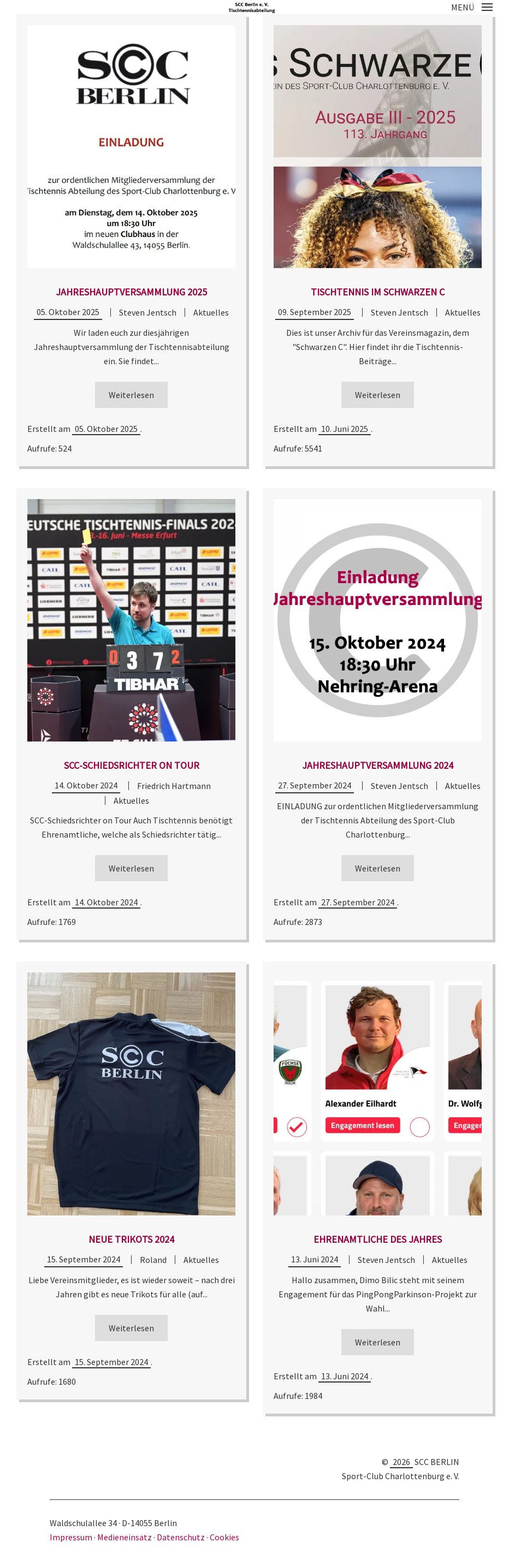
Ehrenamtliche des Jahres (377, 1239)
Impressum (72, 1537)
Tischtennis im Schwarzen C (378, 292)
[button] (472, 7)
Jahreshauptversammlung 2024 (377, 765)
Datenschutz (181, 1537)
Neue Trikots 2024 (131, 1239)
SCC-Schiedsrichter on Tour (131, 765)
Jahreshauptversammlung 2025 (131, 292)
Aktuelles (211, 312)
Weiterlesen (131, 394)
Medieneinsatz (124, 1537)
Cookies (224, 1537)
